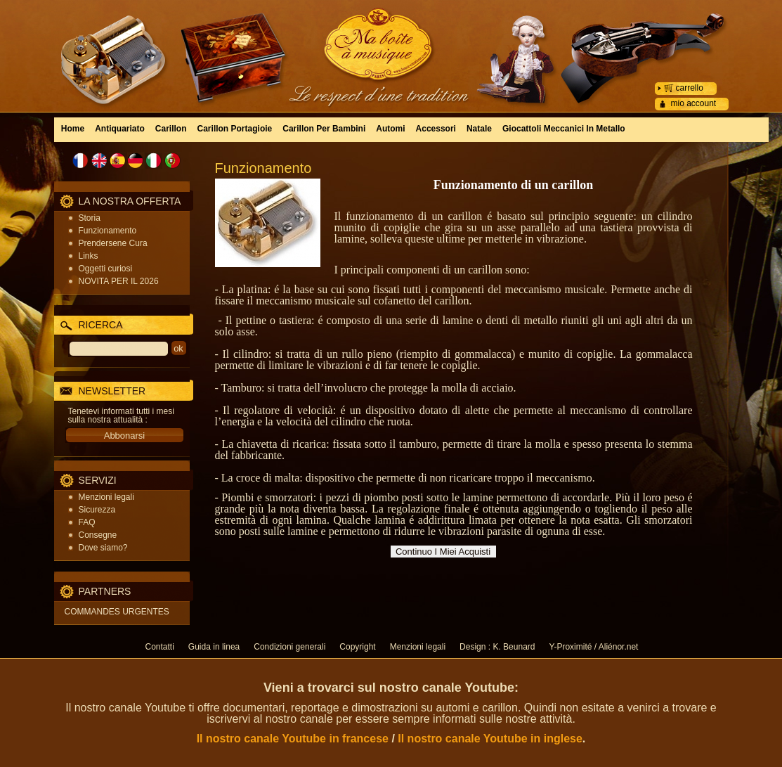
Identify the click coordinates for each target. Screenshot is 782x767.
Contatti (159, 647)
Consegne (98, 535)
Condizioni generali (289, 647)
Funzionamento (108, 231)
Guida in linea (214, 647)
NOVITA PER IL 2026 (119, 281)
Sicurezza (97, 510)
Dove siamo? (103, 548)
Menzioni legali (106, 497)
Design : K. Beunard (497, 647)
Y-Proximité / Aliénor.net (593, 647)
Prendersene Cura (113, 243)
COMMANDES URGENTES (117, 612)
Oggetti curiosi (106, 268)
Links (88, 256)
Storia (89, 218)
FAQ (87, 522)
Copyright (357, 647)
